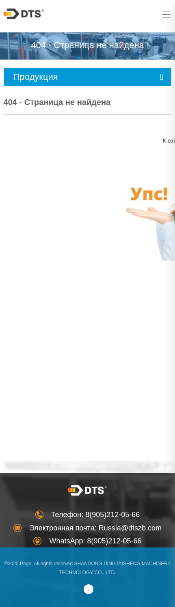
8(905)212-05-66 (112, 515)
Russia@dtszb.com (130, 528)
